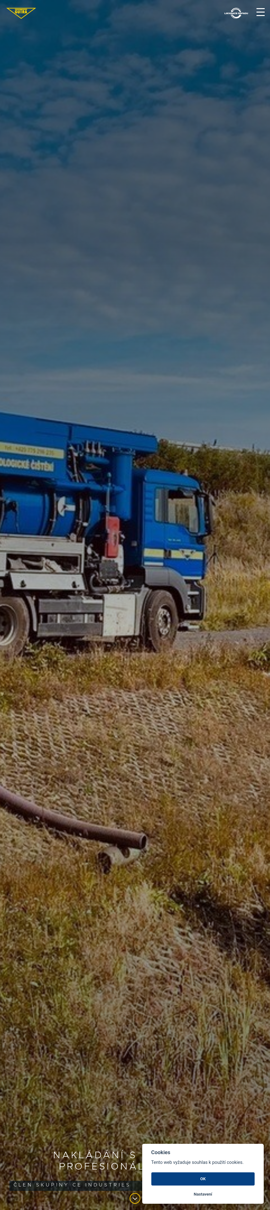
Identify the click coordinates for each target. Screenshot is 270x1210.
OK (203, 1178)
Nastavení (203, 1194)
